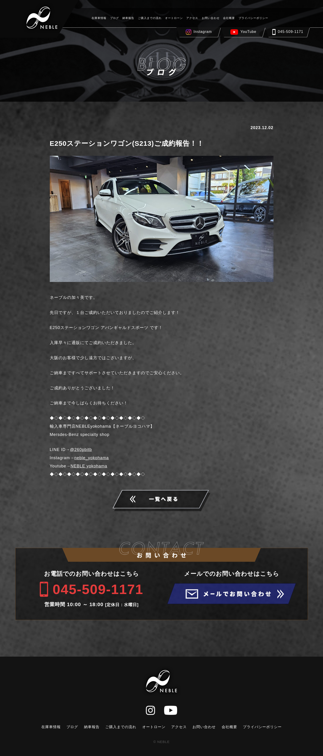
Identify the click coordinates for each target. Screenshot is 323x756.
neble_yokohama (91, 458)
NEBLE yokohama (89, 466)
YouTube (248, 32)
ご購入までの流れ (150, 18)
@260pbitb (81, 449)
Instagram (203, 32)
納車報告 (128, 18)
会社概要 (229, 18)
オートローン (174, 18)
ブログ (114, 18)
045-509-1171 (290, 32)
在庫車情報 (99, 18)
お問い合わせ (211, 18)
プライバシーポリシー (253, 18)
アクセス (192, 18)
